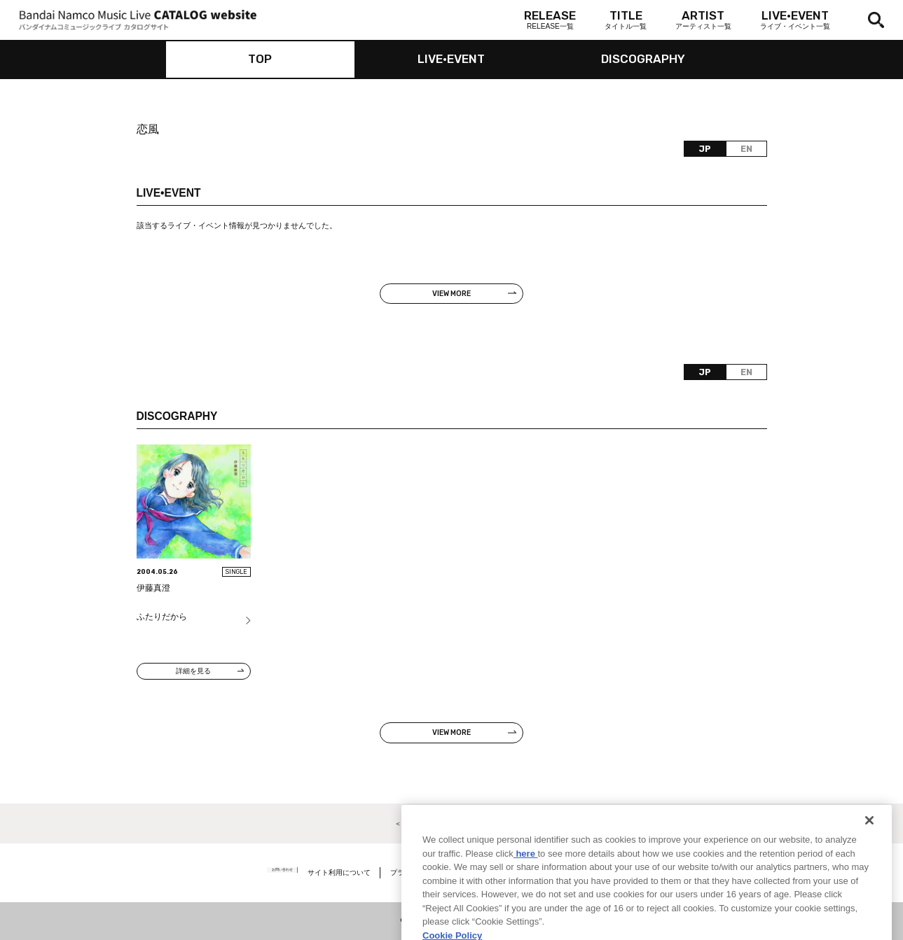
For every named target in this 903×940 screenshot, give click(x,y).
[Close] (869, 851)
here (525, 884)
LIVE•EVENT (451, 59)
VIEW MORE (451, 293)
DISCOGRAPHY (643, 59)
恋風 (148, 129)
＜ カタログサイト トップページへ (451, 823)
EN (746, 149)
